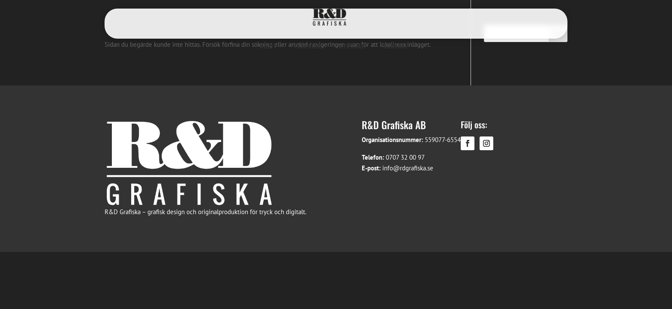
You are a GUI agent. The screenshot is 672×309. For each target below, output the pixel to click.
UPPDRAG (352, 45)
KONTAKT (396, 45)
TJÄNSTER (307, 45)
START (268, 45)
